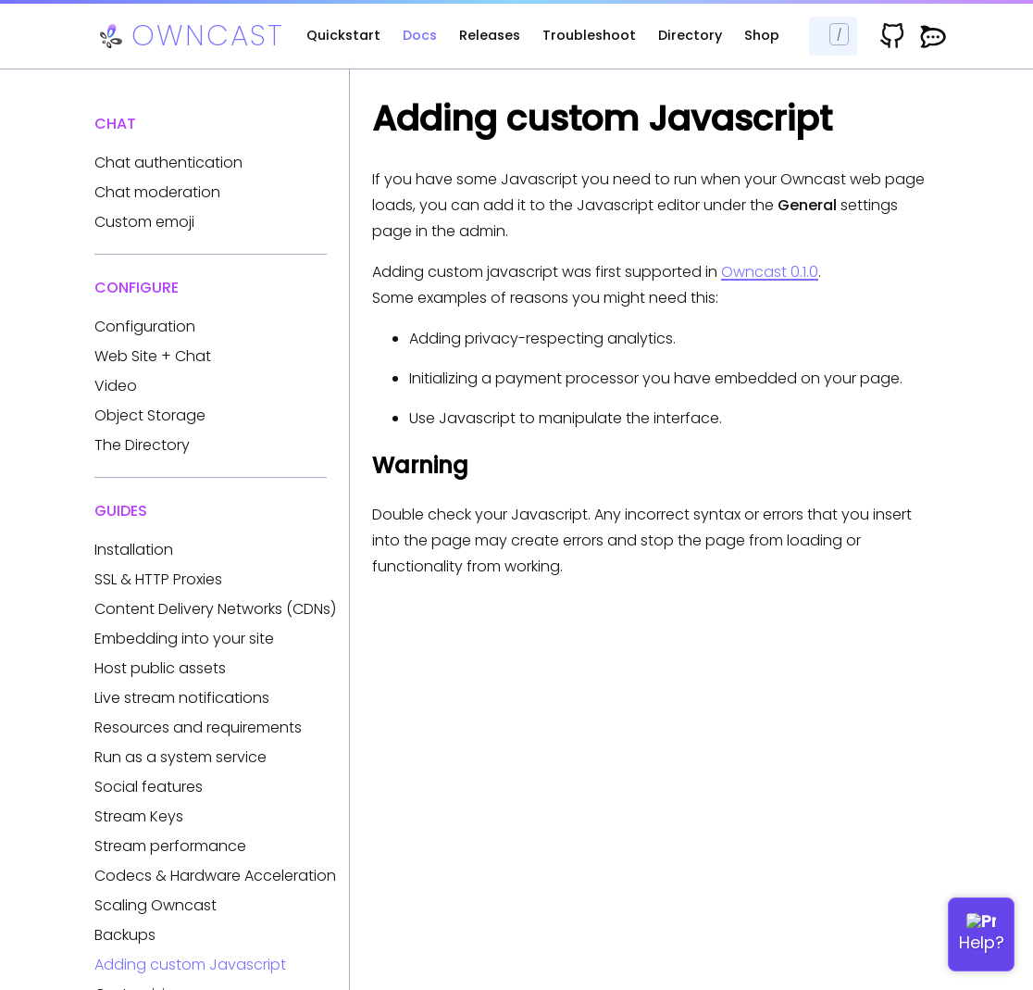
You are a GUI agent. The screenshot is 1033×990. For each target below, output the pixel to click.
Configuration (144, 326)
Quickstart (343, 35)
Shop (761, 35)
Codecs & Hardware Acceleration (215, 875)
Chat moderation (157, 192)
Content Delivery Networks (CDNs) (215, 609)
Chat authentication (168, 162)
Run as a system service (180, 757)
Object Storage (149, 415)
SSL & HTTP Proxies (158, 579)
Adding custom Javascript (190, 964)
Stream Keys (138, 816)
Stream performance (170, 846)
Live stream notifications (181, 697)
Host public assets (160, 668)
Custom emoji (144, 221)
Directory (690, 35)
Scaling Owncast (155, 905)
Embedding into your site (184, 638)
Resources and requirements (198, 727)
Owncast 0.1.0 (769, 271)
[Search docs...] (833, 36)
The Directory (142, 445)
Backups (125, 935)
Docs (420, 35)
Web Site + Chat (152, 356)
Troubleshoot (589, 35)
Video (115, 385)
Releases (489, 35)
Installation (133, 549)
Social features (148, 786)
